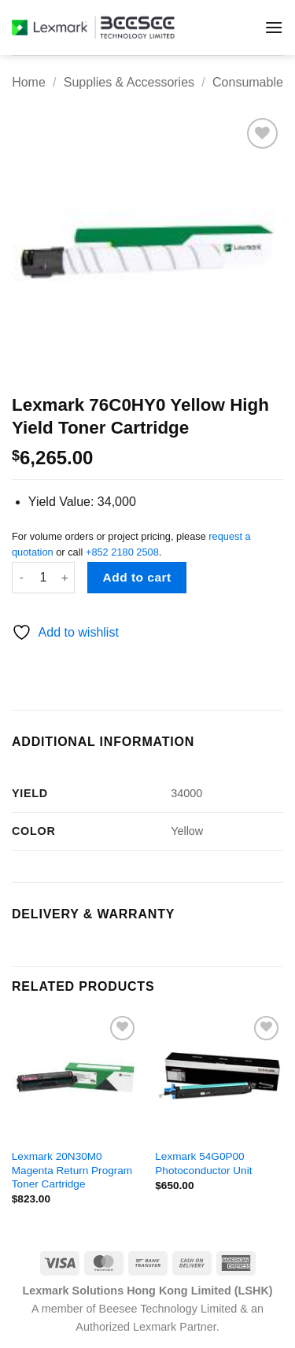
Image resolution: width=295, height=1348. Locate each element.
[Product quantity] (43, 577)
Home (29, 82)
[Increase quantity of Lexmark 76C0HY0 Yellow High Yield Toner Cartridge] (65, 577)
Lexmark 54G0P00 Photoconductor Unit (203, 1163)
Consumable (247, 82)
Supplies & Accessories (129, 82)
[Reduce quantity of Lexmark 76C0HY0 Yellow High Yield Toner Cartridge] (21, 577)
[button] (273, 27)
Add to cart (137, 577)
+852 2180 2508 (122, 552)
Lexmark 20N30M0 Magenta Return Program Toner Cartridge (72, 1170)
